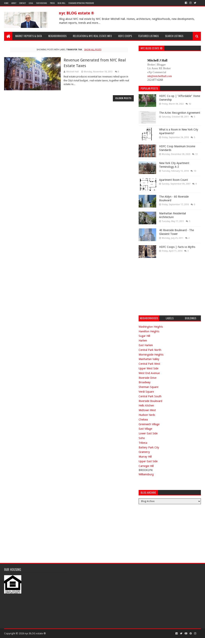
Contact (22, 3)
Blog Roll (61, 3)
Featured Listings (148, 36)
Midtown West (147, 410)
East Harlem (146, 345)
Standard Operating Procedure (81, 3)
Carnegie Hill (146, 466)
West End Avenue (149, 373)
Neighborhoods (57, 36)
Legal (31, 3)
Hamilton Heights (149, 331)
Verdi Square (146, 391)
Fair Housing (41, 3)
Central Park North (150, 349)
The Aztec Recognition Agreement (179, 112)
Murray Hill (145, 456)
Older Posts (123, 98)
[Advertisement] (168, 286)
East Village (145, 428)
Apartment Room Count (173, 179)
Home (6, 3)
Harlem (143, 340)
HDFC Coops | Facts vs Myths (177, 246)
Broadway (145, 382)
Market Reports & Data (28, 36)
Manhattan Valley (149, 359)
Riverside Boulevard (150, 401)
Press (52, 3)
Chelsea (143, 419)
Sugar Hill (144, 335)
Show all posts (92, 49)
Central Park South (150, 396)
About (13, 3)
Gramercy (144, 451)
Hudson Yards (147, 414)
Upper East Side (148, 461)
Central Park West (149, 363)
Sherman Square (148, 387)
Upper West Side (148, 368)
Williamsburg (146, 474)
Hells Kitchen (146, 405)
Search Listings (174, 36)
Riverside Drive (147, 377)
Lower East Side (148, 433)
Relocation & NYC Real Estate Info (92, 36)
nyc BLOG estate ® (76, 13)
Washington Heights (151, 326)
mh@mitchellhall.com (159, 76)
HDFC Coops (125, 36)
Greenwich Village (149, 424)
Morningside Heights (151, 354)
